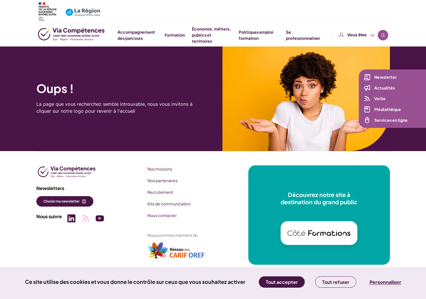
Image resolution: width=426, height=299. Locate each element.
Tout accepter (282, 282)
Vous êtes (357, 8)
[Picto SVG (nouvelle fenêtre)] (71, 219)
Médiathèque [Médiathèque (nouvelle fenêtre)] (387, 109)
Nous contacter (161, 215)
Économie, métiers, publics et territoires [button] (275, 35)
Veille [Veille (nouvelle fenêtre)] (379, 98)
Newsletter (385, 77)
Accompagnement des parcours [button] (200, 35)
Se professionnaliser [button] (367, 35)
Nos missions (159, 168)
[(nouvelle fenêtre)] (176, 252)
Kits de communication (168, 203)
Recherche (383, 8)
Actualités (384, 88)
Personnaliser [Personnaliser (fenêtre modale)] (385, 282)
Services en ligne (390, 120)
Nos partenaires (162, 180)
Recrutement (159, 192)
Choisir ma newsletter (61, 201)
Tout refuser (335, 282)
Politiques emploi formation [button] (320, 35)
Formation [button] (239, 34)
